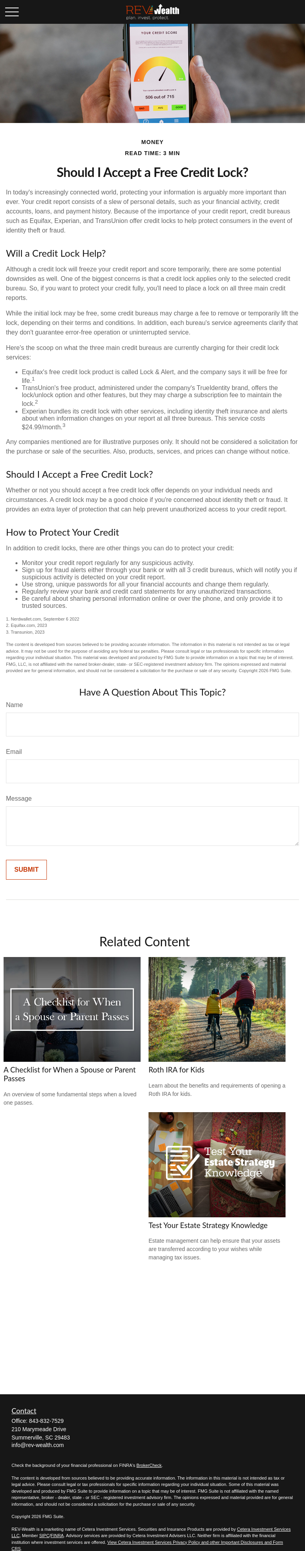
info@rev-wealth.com (38, 1445)
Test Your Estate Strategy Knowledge (208, 1225)
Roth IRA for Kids (177, 1069)
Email (14, 751)
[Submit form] (26, 870)
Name (14, 705)
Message (19, 798)
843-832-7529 (46, 1421)
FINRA (57, 1535)
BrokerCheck (149, 1465)
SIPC (44, 1535)
